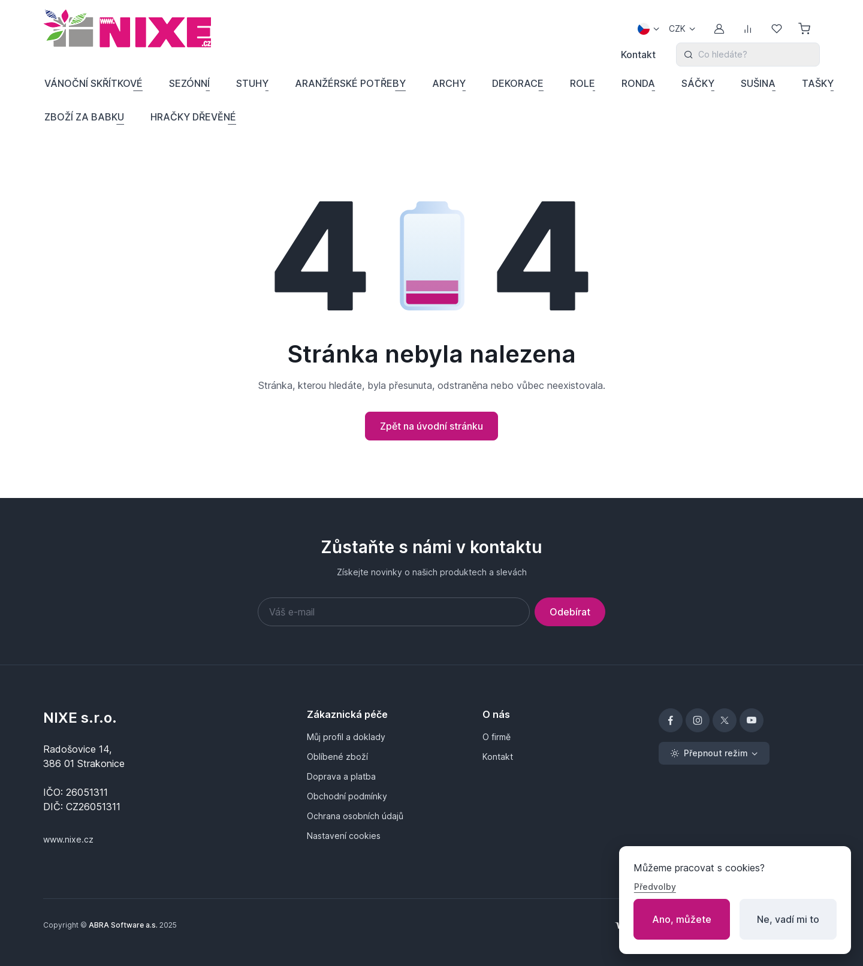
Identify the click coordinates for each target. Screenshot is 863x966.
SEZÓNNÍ (189, 83)
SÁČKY (697, 83)
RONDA (638, 83)
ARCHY (449, 83)
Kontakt (638, 55)
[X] (725, 720)
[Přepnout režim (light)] (714, 753)
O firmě (496, 737)
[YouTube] (752, 720)
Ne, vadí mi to (788, 919)
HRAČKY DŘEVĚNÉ (193, 117)
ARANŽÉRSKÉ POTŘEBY (350, 83)
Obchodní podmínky (347, 796)
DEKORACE (518, 83)
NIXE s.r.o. (80, 717)
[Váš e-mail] (394, 611)
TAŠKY (818, 83)
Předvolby (655, 887)
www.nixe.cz (68, 839)
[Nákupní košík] (805, 28)
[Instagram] (698, 720)
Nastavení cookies (344, 836)
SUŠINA (758, 83)
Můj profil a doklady (346, 737)
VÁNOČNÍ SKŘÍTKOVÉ (93, 83)
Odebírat (570, 612)
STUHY (252, 83)
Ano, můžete (681, 919)
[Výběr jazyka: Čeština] (648, 28)
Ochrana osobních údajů (355, 816)
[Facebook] (671, 720)
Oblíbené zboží (337, 756)
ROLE (582, 83)
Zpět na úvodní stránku (431, 426)
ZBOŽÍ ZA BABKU (84, 117)
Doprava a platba (341, 776)
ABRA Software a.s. (123, 924)
